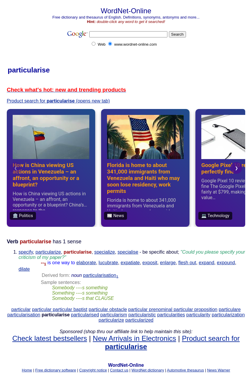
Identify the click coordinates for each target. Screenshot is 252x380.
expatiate (130, 262)
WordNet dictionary (147, 370)
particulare (230, 309)
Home (27, 370)
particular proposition (196, 309)
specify (26, 252)
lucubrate (108, 262)
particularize (48, 252)
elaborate (86, 262)
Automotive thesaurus (185, 370)
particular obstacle (108, 309)
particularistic (142, 314)
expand (206, 262)
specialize (104, 252)
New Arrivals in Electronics (134, 338)
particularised (85, 314)
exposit (149, 262)
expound (226, 262)
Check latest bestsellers (49, 338)
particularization (228, 314)
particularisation (100, 275)
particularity (198, 314)
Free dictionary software (55, 370)
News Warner (218, 370)
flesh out (187, 262)
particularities (171, 314)
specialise (128, 252)
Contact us (119, 370)
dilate (24, 269)
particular (21, 309)
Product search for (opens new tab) (58, 100)
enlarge (168, 262)
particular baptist (70, 309)
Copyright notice (93, 370)
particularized (139, 320)
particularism (113, 314)
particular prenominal (151, 309)
